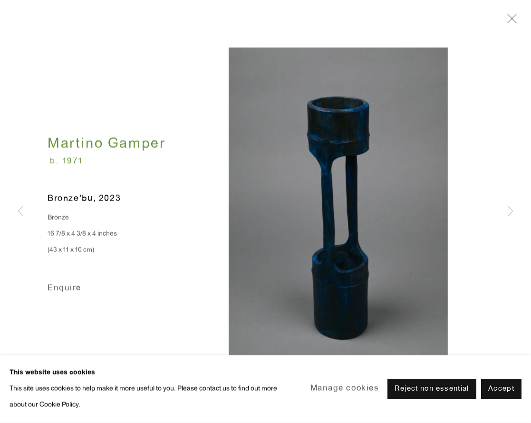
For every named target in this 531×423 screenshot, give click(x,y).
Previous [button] (20, 212)
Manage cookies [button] (344, 394)
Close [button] (509, 21)
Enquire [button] (64, 289)
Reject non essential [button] (432, 394)
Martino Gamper (106, 146)
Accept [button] (501, 394)
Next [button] (510, 212)
